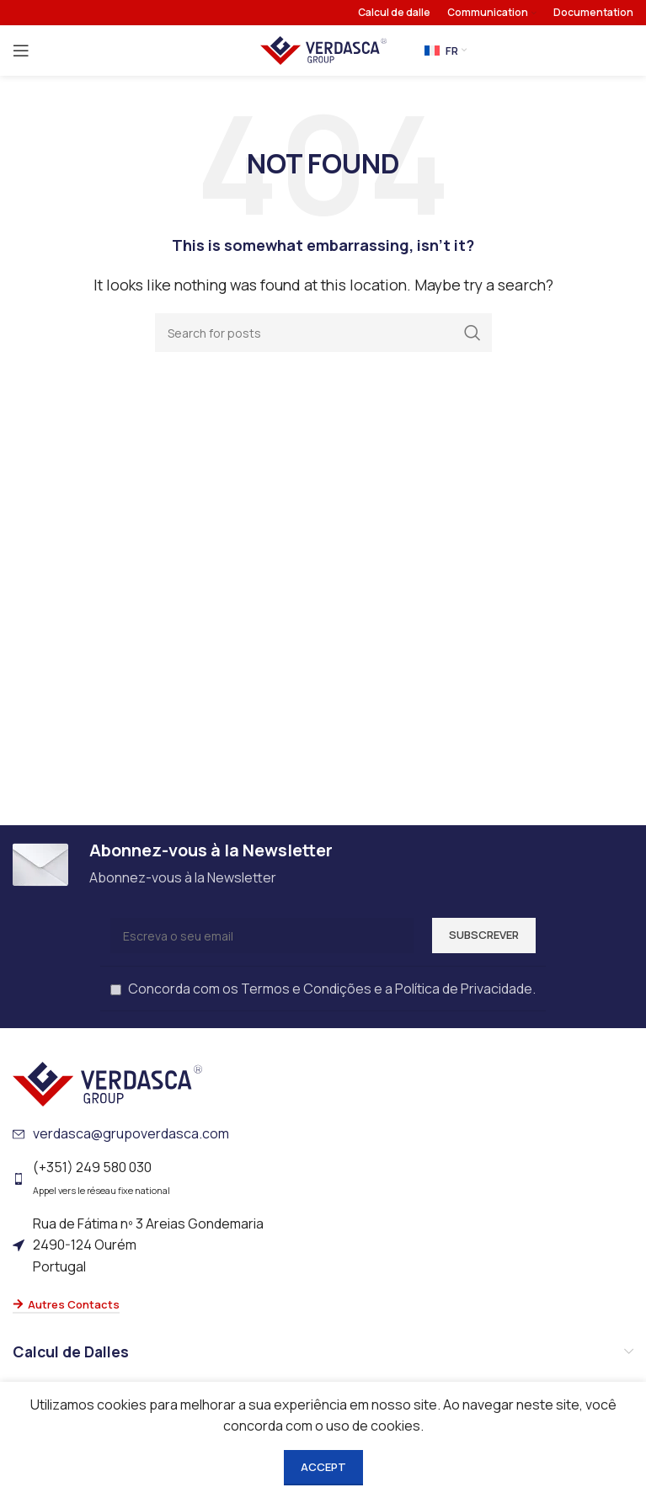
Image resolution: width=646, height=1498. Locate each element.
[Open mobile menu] (21, 50)
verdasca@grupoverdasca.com (131, 1133)
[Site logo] (323, 49)
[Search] (323, 332)
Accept (323, 1466)
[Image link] (107, 1083)
